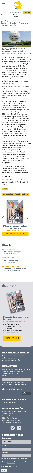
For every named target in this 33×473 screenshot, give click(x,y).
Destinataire (7, 438)
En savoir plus (11, 463)
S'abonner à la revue (15, 234)
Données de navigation (10, 467)
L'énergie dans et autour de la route (15, 227)
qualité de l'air (8, 194)
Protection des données (12, 360)
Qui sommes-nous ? (11, 402)
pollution (25, 194)
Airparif (17, 194)
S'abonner (27, 12)
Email (4, 375)
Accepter (4, 470)
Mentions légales (9, 358)
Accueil (4, 4)
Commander (12, 338)
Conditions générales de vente (14, 356)
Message (6, 452)
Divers (5, 189)
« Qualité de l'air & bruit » (17, 182)
